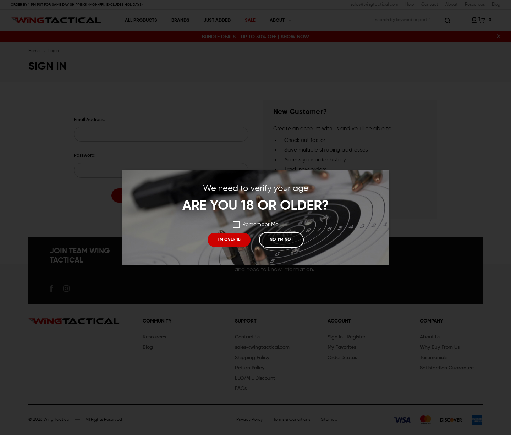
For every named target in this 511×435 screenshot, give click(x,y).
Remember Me (256, 224)
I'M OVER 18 (229, 240)
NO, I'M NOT (281, 240)
